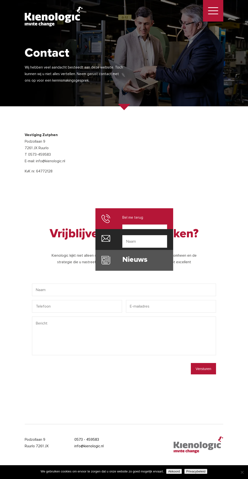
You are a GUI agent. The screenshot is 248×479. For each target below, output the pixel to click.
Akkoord (174, 471)
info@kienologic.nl (89, 446)
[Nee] (242, 472)
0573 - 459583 (86, 439)
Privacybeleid (195, 471)
